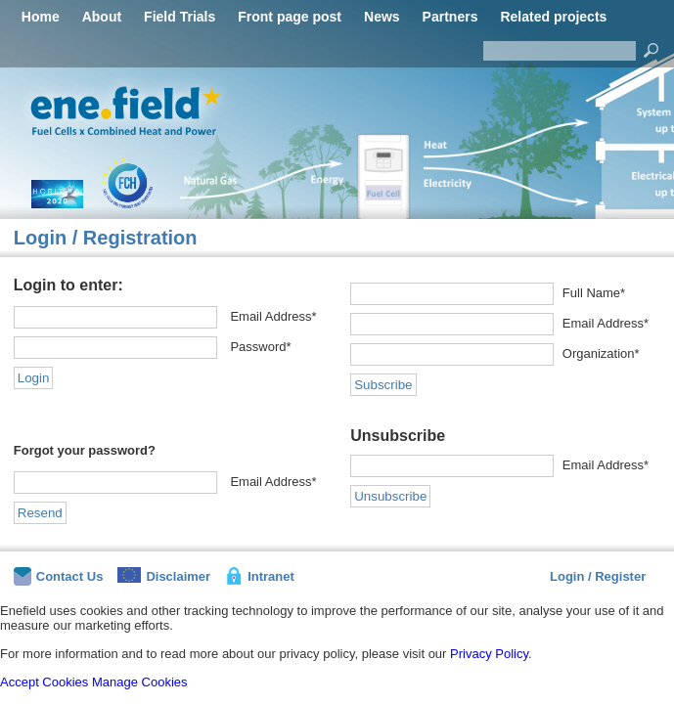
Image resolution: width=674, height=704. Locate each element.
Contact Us (59, 576)
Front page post (289, 16)
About (101, 16)
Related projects (553, 16)
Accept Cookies (44, 682)
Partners (450, 16)
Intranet (259, 576)
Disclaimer (163, 575)
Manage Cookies (140, 682)
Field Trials (179, 16)
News (382, 16)
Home (41, 16)
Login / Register (598, 576)
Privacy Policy (489, 653)
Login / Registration (106, 237)
